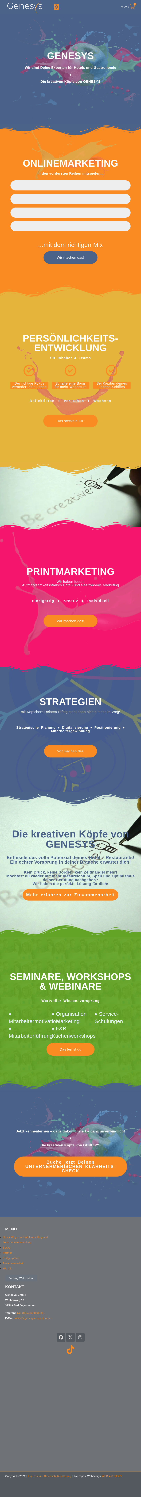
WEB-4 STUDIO (112, 1476)
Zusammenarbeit (13, 1263)
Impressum (35, 1476)
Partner (7, 1252)
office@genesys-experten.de (33, 1318)
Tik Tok (7, 1268)
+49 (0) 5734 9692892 (30, 1312)
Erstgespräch (11, 1258)
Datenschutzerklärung (57, 1476)
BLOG (6, 1247)
